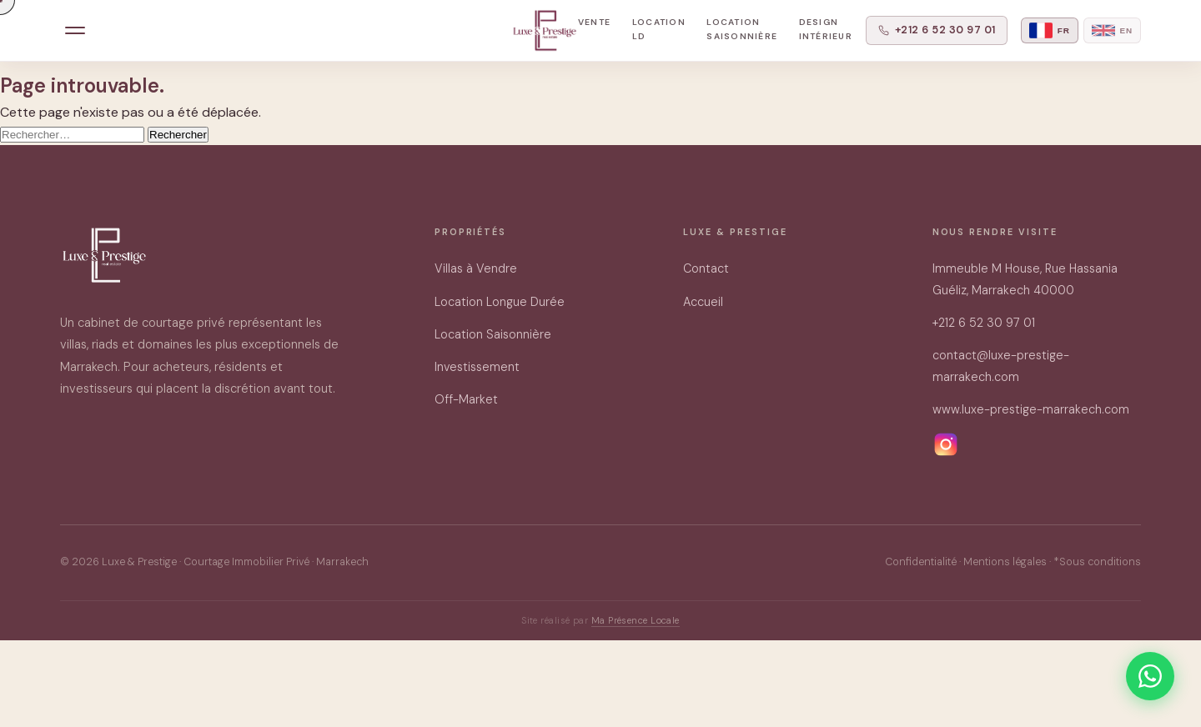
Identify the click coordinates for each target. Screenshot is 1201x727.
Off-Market (466, 399)
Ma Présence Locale (635, 620)
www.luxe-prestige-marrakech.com (1030, 409)
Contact (706, 268)
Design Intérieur (825, 29)
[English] (1112, 30)
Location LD (659, 29)
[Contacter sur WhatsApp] (1150, 676)
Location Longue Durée (500, 301)
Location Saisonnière (741, 29)
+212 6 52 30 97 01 (937, 30)
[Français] (1049, 30)
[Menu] (75, 31)
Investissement (477, 366)
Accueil (703, 301)
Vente (594, 22)
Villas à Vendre (476, 268)
